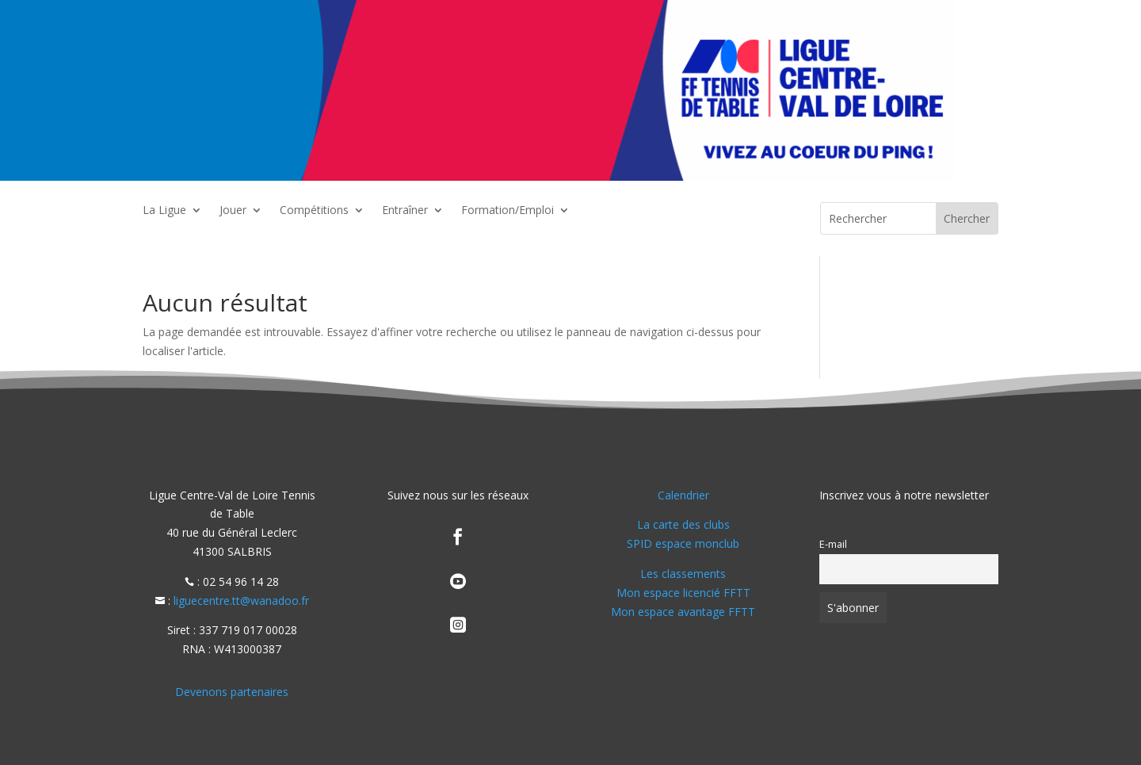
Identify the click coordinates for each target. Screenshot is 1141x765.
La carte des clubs (683, 524)
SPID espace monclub (683, 543)
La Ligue (164, 211)
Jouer (232, 211)
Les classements (683, 573)
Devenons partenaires (231, 691)
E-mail (833, 544)
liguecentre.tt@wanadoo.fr (241, 600)
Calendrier (683, 495)
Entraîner (405, 211)
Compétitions (314, 211)
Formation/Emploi (507, 211)
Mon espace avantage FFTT (683, 611)
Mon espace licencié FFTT (683, 592)
